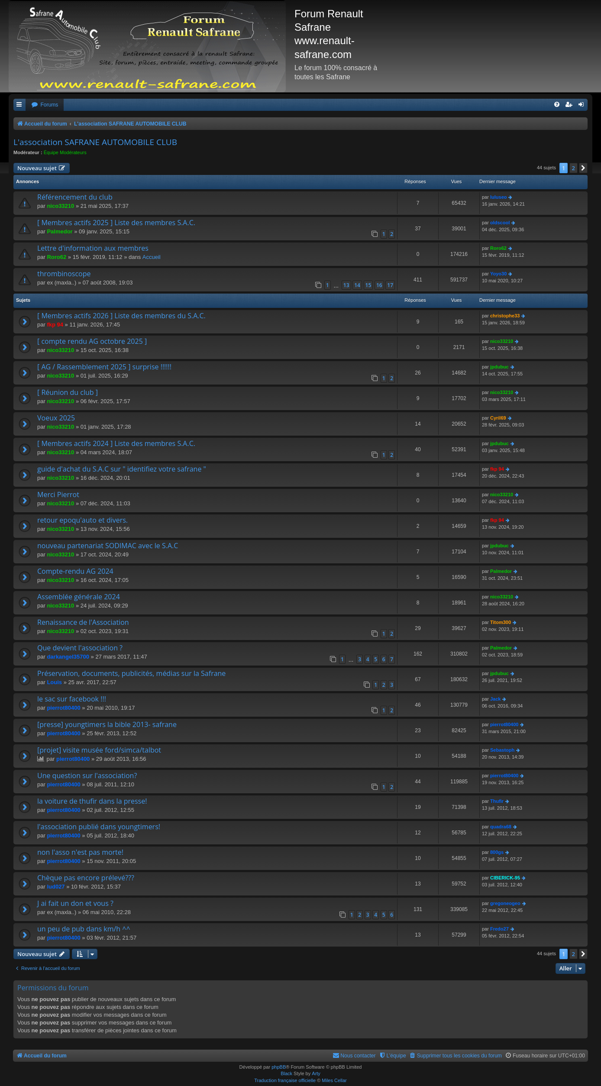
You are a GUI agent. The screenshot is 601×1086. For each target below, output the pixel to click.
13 (346, 285)
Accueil (151, 257)
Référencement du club (75, 197)
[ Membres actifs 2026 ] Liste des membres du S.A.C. (121, 315)
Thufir (497, 801)
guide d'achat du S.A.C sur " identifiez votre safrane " (121, 469)
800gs (497, 852)
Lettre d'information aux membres (93, 248)
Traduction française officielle (285, 1080)
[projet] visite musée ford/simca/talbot (99, 750)
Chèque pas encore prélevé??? (85, 877)
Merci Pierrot (58, 494)
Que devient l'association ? (80, 648)
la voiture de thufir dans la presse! (92, 801)
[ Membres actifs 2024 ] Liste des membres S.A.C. (116, 443)
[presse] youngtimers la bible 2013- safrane (107, 724)
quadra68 (500, 826)
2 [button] (573, 168)
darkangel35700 (68, 656)
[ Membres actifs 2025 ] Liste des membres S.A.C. (116, 222)
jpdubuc (499, 366)
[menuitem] (44, 105)
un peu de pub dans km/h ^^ (83, 929)
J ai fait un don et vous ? (75, 903)
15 (368, 285)
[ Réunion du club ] (67, 392)
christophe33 (505, 315)
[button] (583, 168)
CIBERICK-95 (505, 877)
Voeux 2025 (56, 418)
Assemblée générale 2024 (78, 596)
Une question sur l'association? (87, 775)
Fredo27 (499, 928)
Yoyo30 (498, 273)
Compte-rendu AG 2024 (75, 571)
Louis (54, 682)
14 (357, 285)
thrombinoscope (63, 273)
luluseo (498, 197)
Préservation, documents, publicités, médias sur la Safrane (131, 673)
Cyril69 (498, 417)
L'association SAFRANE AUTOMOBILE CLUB (95, 142)
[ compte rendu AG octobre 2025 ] (92, 341)
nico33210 (60, 206)
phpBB (278, 1067)
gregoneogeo (505, 903)
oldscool (500, 222)
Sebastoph (502, 750)
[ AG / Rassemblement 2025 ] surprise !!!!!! (104, 367)
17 (390, 285)
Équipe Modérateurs (65, 152)
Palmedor (59, 231)
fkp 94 (55, 324)
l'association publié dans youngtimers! (98, 826)
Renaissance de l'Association (83, 622)
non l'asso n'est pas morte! (80, 852)
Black (286, 1073)
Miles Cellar (334, 1080)
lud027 (56, 886)
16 (379, 285)
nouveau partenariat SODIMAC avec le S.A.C (107, 545)
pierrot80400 (63, 708)
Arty (316, 1073)
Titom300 (500, 622)
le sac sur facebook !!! (71, 699)
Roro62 (56, 257)
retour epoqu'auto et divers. (82, 520)
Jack (495, 698)
